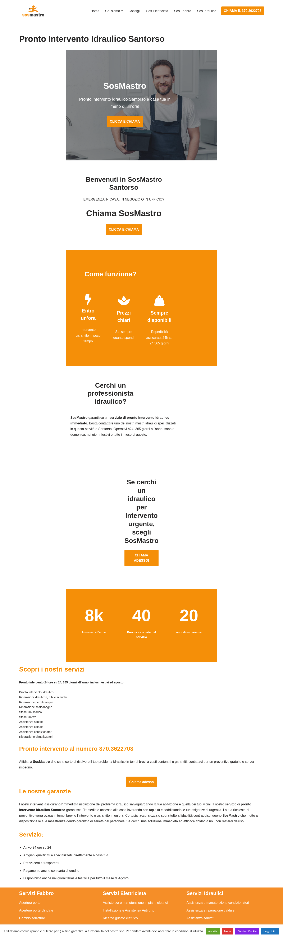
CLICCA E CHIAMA (141, 116)
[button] (121, 11)
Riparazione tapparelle (36, 905)
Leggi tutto (270, 931)
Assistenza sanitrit (200, 874)
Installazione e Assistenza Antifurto (128, 866)
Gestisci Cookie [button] (247, 931)
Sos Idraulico (206, 11)
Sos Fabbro (182, 11)
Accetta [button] (212, 931)
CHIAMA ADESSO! (141, 510)
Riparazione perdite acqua (206, 897)
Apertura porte (30, 858)
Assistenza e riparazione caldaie (210, 866)
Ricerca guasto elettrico (120, 874)
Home (94, 11)
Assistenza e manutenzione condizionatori (218, 858)
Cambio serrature (32, 874)
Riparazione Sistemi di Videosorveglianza (133, 897)
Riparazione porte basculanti (40, 889)
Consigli (134, 11)
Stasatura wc (196, 912)
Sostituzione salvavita (119, 905)
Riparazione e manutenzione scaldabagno (218, 882)
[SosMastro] (32, 11)
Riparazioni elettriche (118, 882)
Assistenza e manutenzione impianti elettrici (135, 858)
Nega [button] (227, 931)
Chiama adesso (141, 737)
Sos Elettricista (157, 11)
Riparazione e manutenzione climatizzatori (218, 889)
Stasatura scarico (200, 905)
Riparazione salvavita (119, 889)
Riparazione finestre (34, 882)
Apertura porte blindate (36, 866)
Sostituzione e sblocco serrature (43, 912)
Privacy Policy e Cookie (115, 922)
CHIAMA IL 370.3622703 (242, 11)
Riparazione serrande (35, 897)
